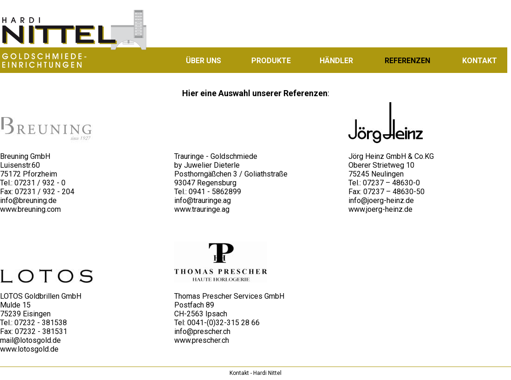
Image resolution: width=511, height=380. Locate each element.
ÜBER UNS (203, 60)
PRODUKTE (271, 60)
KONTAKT (479, 60)
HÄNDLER (336, 60)
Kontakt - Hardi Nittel (255, 373)
